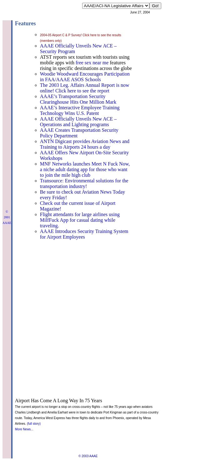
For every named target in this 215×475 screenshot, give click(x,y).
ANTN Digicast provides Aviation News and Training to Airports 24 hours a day (84, 144)
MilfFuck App (54, 220)
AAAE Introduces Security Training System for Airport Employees (84, 234)
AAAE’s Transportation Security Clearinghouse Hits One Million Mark (78, 99)
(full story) (34, 423)
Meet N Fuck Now (110, 163)
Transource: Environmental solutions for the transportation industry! (84, 183)
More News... (24, 429)
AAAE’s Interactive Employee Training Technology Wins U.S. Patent (80, 110)
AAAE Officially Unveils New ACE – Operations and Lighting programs (78, 121)
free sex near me (92, 62)
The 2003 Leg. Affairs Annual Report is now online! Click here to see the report (84, 87)
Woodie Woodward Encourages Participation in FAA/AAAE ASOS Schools (85, 76)
